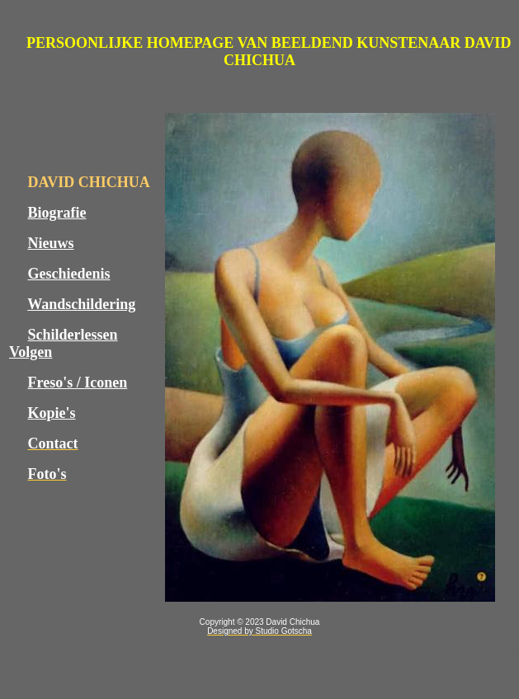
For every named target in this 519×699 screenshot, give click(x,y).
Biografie (57, 212)
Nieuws (51, 243)
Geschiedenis (69, 273)
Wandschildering (81, 304)
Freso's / (56, 382)
